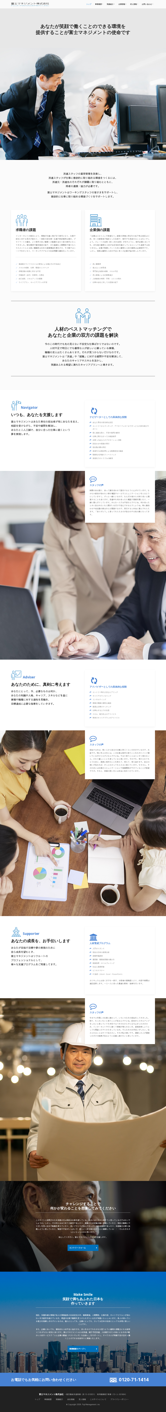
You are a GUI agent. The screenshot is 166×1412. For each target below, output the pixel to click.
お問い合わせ (147, 4)
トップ (88, 4)
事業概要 (98, 4)
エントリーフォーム (77, 1247)
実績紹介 (110, 4)
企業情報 (121, 4)
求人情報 (133, 4)
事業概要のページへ (77, 1348)
